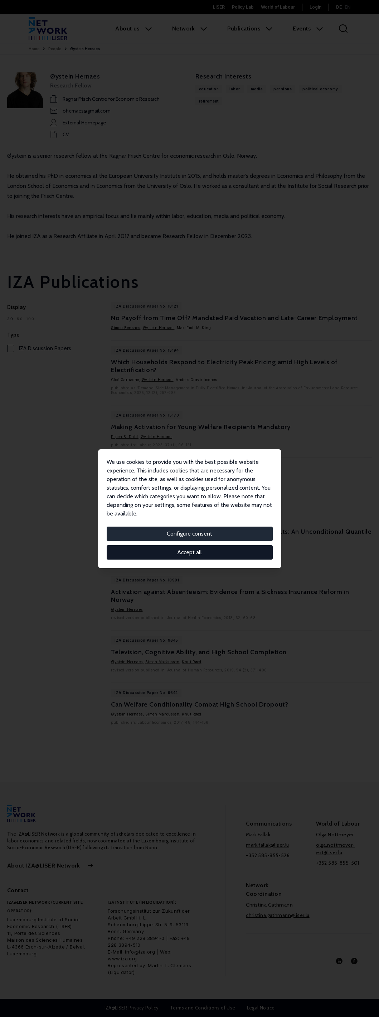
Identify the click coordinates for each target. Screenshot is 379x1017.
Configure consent (189, 533)
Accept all (189, 552)
